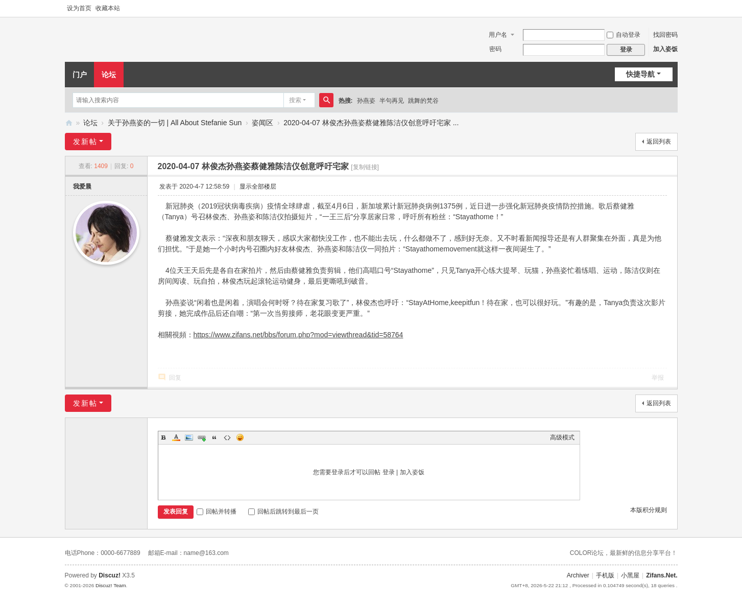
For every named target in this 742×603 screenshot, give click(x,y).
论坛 (109, 75)
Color (176, 437)
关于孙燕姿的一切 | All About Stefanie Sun (175, 123)
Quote (214, 437)
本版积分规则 (648, 510)
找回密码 (665, 34)
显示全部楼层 (258, 186)
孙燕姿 (366, 100)
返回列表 (659, 141)
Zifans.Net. (661, 575)
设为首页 (79, 8)
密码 (495, 49)
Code (227, 437)
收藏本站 (107, 8)
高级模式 (562, 437)
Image (189, 437)
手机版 (605, 575)
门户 (80, 75)
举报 (658, 377)
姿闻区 (262, 123)
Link (202, 437)
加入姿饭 (665, 49)
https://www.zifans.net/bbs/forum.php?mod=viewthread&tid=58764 (298, 335)
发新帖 (85, 141)
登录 (388, 472)
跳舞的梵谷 (423, 100)
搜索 (295, 100)
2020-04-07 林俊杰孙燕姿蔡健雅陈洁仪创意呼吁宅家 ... (371, 123)
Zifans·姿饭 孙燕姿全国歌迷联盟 (69, 122)
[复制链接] (365, 167)
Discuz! (110, 575)
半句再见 (391, 100)
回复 (175, 377)
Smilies (240, 437)
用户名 (498, 34)
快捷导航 (640, 74)
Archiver (578, 575)
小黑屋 (630, 575)
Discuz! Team (110, 585)
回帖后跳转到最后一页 (283, 511)
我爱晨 (82, 186)
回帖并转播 (216, 511)
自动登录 (623, 34)
